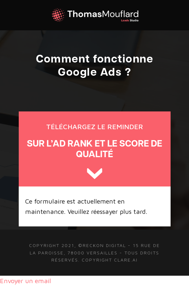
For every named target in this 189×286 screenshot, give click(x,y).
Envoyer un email (25, 280)
